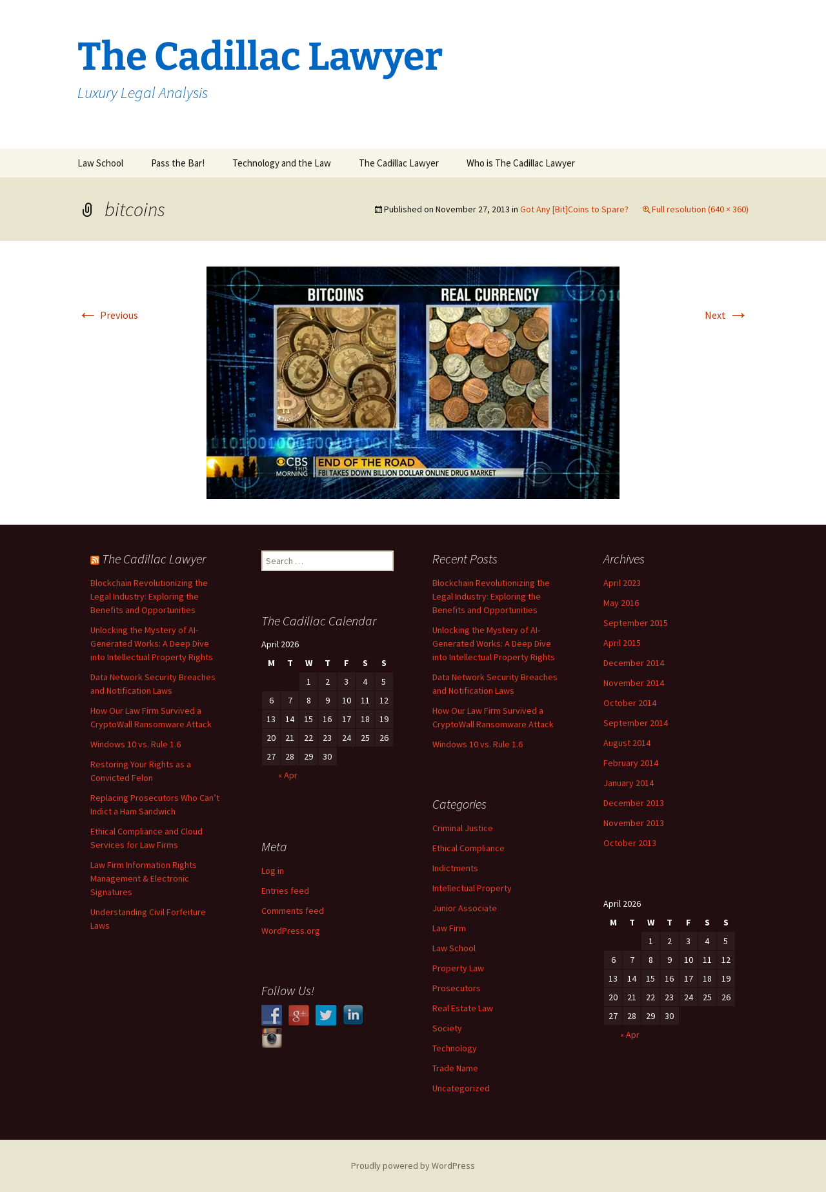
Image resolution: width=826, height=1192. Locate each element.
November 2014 (633, 683)
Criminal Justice (462, 828)
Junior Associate (464, 908)
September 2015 (635, 623)
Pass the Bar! (178, 163)
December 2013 (633, 803)
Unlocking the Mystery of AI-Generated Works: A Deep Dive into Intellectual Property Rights (151, 643)
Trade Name (455, 1068)
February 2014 (630, 763)
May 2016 (621, 603)
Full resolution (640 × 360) (700, 209)
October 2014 (629, 703)
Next (727, 314)
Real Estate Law (462, 1008)
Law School (100, 163)
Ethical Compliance (468, 848)
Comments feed (292, 910)
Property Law (458, 968)
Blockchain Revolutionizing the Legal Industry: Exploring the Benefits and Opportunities (149, 596)
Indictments (455, 868)
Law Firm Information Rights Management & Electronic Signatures (143, 878)
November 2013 (633, 823)
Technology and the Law (281, 163)
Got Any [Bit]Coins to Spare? (574, 209)
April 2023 (622, 583)
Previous (107, 314)
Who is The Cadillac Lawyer (521, 163)
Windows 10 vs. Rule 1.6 (135, 744)
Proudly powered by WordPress (413, 1165)
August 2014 (626, 743)
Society (447, 1028)
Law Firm (449, 928)
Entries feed (285, 890)
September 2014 (635, 723)
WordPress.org (290, 930)
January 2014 (628, 783)
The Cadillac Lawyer (399, 163)
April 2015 (622, 643)
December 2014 (633, 663)
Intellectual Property (472, 888)
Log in (272, 870)
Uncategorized (461, 1088)
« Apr (287, 775)
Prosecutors (456, 988)
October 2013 (629, 843)
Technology (454, 1048)
